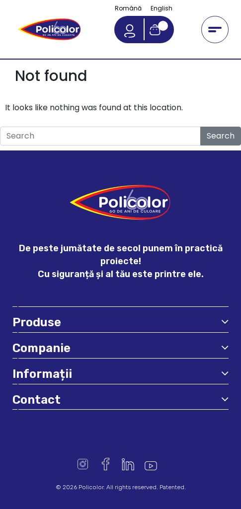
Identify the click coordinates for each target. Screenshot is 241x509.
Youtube (151, 464)
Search (221, 136)
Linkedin (128, 464)
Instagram (83, 464)
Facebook (105, 464)
